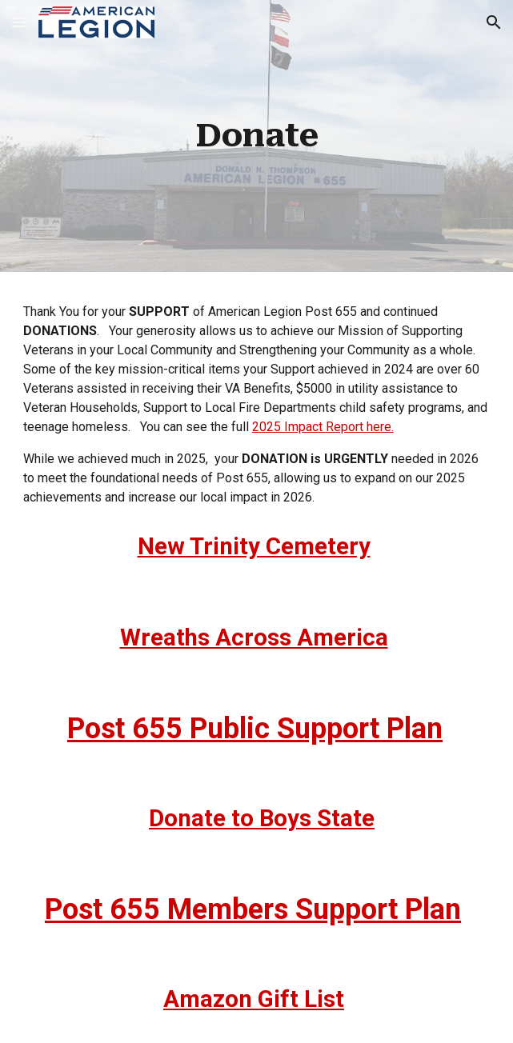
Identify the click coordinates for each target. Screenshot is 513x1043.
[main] (256, 135)
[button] (19, 22)
